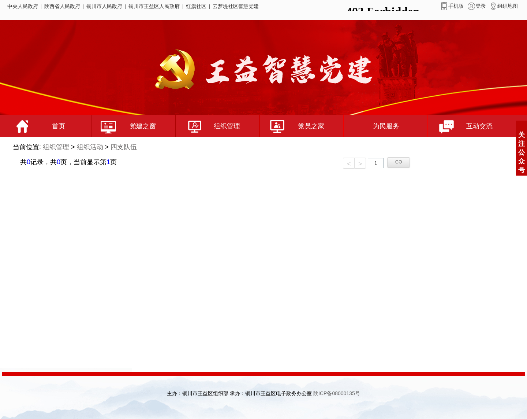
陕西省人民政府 (62, 6)
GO (398, 162)
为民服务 (386, 126)
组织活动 (90, 147)
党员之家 (292, 126)
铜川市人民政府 (104, 6)
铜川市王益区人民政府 (154, 6)
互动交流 (460, 126)
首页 (36, 126)
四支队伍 (124, 147)
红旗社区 (196, 6)
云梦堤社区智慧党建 (236, 6)
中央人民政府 (22, 6)
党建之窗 (123, 126)
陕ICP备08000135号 (336, 393)
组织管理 (208, 126)
